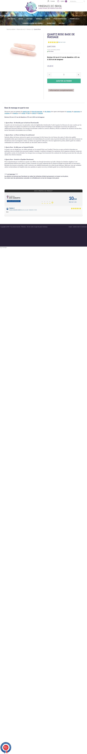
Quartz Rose (37, 29)
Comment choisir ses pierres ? (33, 23)
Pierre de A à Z (21, 29)
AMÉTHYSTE (11, 19)
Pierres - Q (30, 29)
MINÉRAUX (39, 19)
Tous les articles (11, 29)
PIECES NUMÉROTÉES (60, 19)
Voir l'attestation (13, 195)
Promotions (51, 23)
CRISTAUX (29, 19)
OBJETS (47, 19)
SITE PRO (62, 23)
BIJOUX (21, 19)
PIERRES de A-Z (74, 19)
